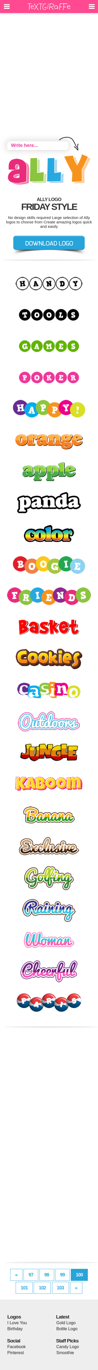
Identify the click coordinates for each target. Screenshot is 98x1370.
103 (60, 1287)
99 (62, 1274)
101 (24, 1287)
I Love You (17, 1323)
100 (79, 1274)
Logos (14, 1317)
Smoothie (65, 1352)
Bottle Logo (67, 1329)
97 (30, 1274)
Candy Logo (67, 1347)
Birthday (15, 1329)
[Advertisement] (49, 77)
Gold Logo (66, 1323)
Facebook (16, 1347)
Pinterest (15, 1352)
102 (42, 1287)
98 (46, 1274)
